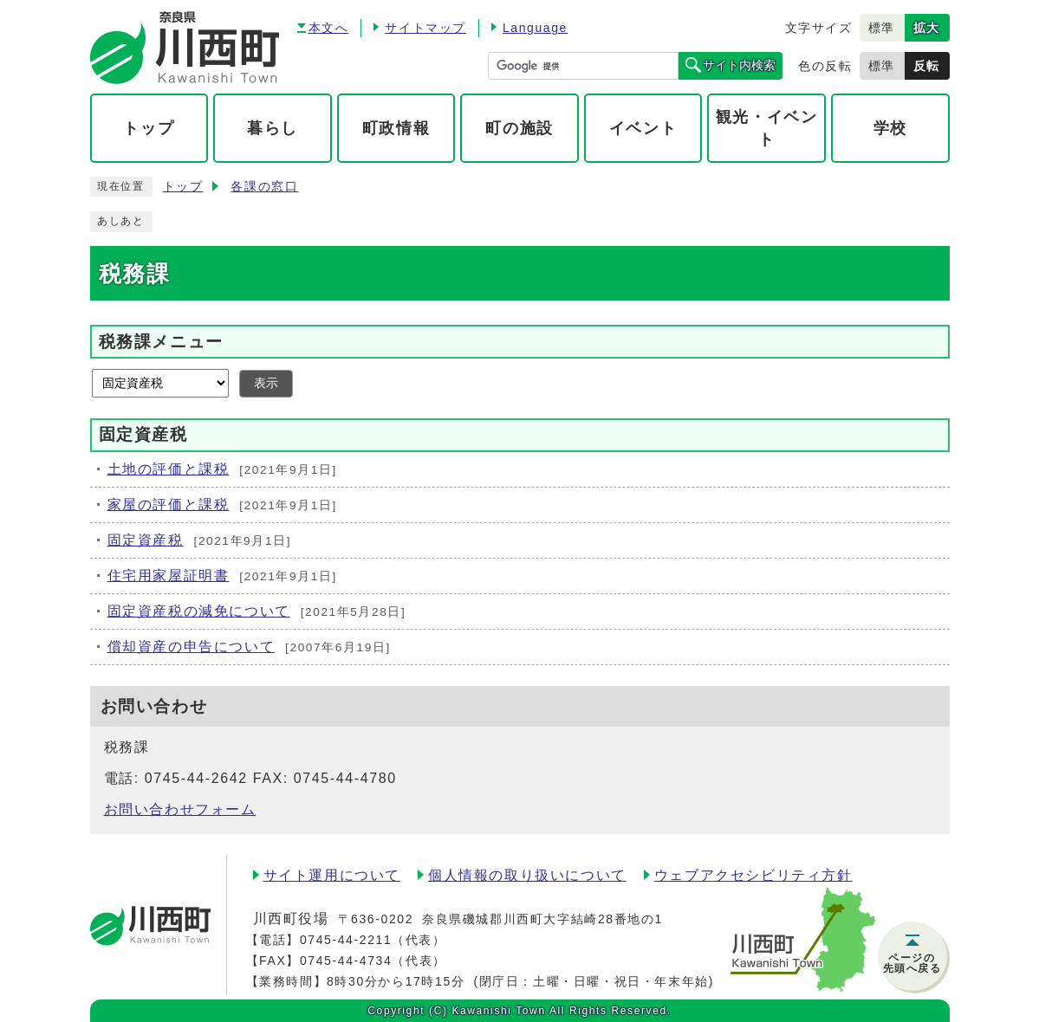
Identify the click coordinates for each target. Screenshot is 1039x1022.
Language (535, 28)
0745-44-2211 (346, 940)
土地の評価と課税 (168, 469)
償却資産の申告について (191, 646)
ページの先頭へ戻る (912, 963)
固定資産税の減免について (198, 611)
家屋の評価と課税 (168, 504)
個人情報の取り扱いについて (527, 875)
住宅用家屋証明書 (168, 575)
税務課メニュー (161, 342)
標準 (881, 28)
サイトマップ (425, 28)
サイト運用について (331, 875)
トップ (183, 186)
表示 (266, 383)
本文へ (328, 28)
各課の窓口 (264, 186)
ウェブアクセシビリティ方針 (753, 875)
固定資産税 (145, 540)
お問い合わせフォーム (180, 809)
